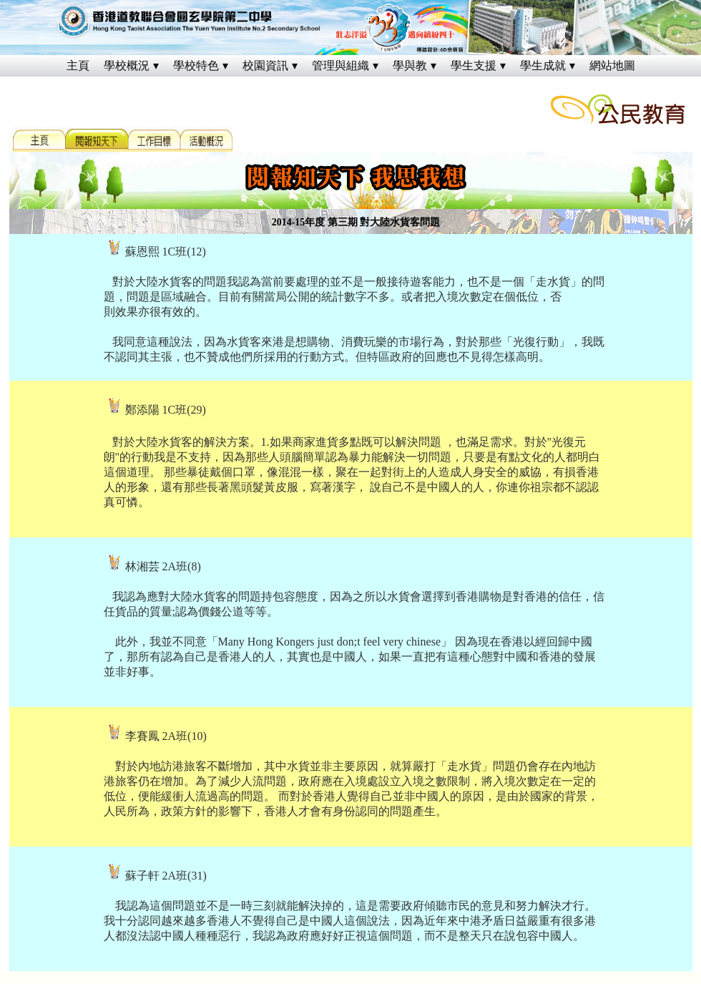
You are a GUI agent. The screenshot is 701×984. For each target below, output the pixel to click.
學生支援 (473, 65)
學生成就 (543, 65)
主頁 (78, 65)
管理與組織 (340, 65)
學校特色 (196, 65)
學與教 (410, 65)
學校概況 (126, 65)
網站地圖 (612, 65)
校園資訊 (265, 65)
